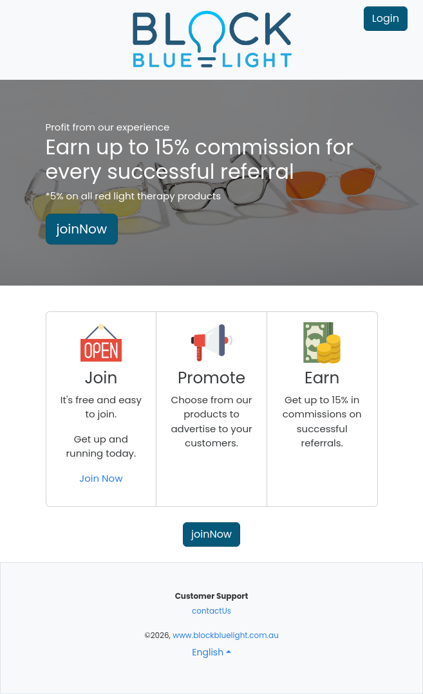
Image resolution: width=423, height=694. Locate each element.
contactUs (211, 610)
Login (385, 18)
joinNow (82, 230)
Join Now (100, 478)
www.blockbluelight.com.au (226, 635)
